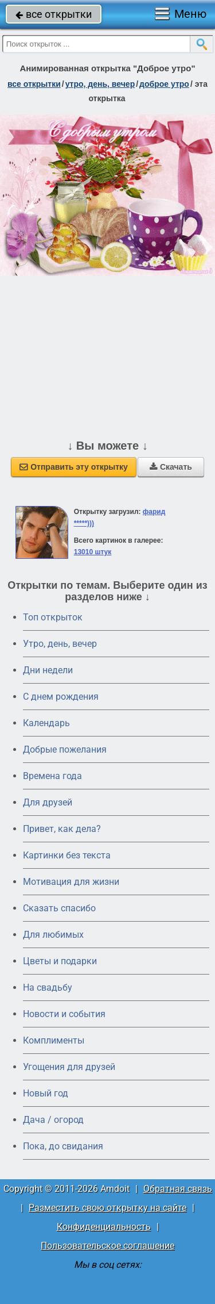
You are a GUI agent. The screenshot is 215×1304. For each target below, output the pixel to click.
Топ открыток (53, 617)
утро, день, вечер (100, 84)
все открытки (53, 14)
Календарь (46, 723)
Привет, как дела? (62, 828)
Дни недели (48, 670)
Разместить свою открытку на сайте (107, 1207)
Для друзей (47, 802)
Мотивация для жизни (71, 881)
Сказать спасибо (59, 908)
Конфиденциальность (104, 1226)
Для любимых (53, 934)
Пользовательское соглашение (107, 1245)
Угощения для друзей (69, 1066)
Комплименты (53, 1040)
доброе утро (164, 84)
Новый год (45, 1093)
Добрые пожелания (65, 749)
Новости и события (64, 1013)
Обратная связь (177, 1188)
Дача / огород (53, 1119)
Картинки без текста (67, 855)
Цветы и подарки (60, 961)
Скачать (171, 466)
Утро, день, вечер (60, 643)
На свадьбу (47, 987)
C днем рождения (61, 696)
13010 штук (93, 552)
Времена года (52, 775)
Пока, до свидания (63, 1146)
